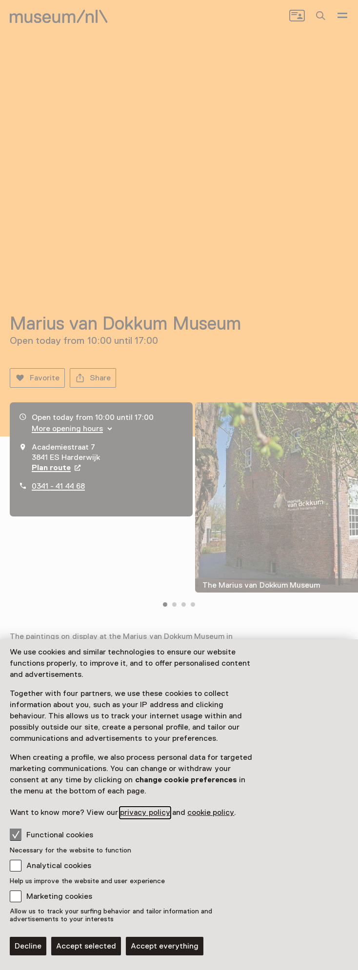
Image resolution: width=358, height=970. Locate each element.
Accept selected (86, 946)
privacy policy (145, 812)
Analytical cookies (58, 865)
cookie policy (210, 812)
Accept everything (165, 946)
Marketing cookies (59, 896)
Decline (28, 946)
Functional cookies (51, 834)
